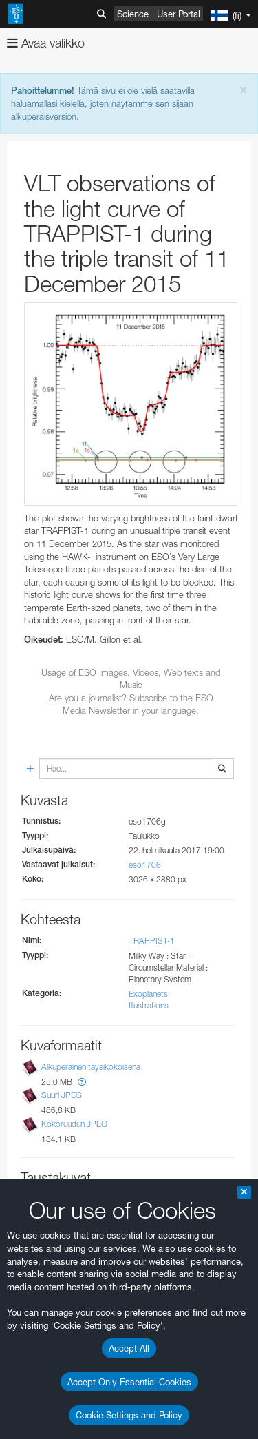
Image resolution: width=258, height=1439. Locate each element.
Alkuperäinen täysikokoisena (90, 1067)
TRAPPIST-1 (152, 940)
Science (133, 13)
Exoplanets (148, 993)
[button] (82, 1082)
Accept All (129, 1348)
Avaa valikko (46, 43)
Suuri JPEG (61, 1095)
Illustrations (149, 1005)
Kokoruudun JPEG (74, 1124)
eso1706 (145, 865)
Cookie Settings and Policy (129, 1414)
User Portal (178, 13)
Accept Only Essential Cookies (129, 1381)
